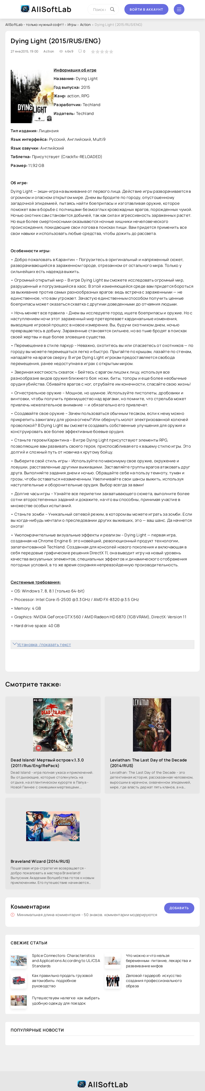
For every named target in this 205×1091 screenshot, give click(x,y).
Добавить (179, 908)
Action (85, 24)
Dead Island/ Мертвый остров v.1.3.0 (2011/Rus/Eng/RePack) (47, 762)
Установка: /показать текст (44, 644)
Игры (72, 24)
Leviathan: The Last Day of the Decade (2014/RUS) (148, 762)
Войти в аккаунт (146, 9)
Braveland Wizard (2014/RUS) (40, 861)
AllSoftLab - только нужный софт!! (34, 24)
